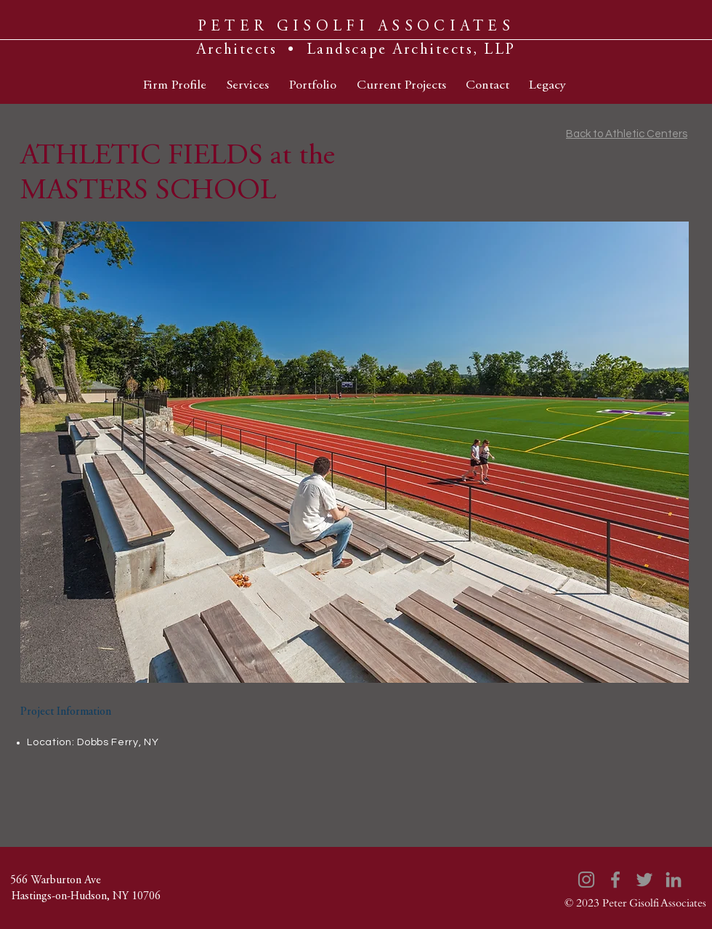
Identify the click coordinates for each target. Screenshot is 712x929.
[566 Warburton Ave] (55, 880)
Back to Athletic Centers (626, 134)
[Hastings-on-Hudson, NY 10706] (86, 896)
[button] (354, 452)
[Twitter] (644, 880)
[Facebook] (615, 880)
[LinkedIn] (673, 880)
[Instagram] (586, 880)
